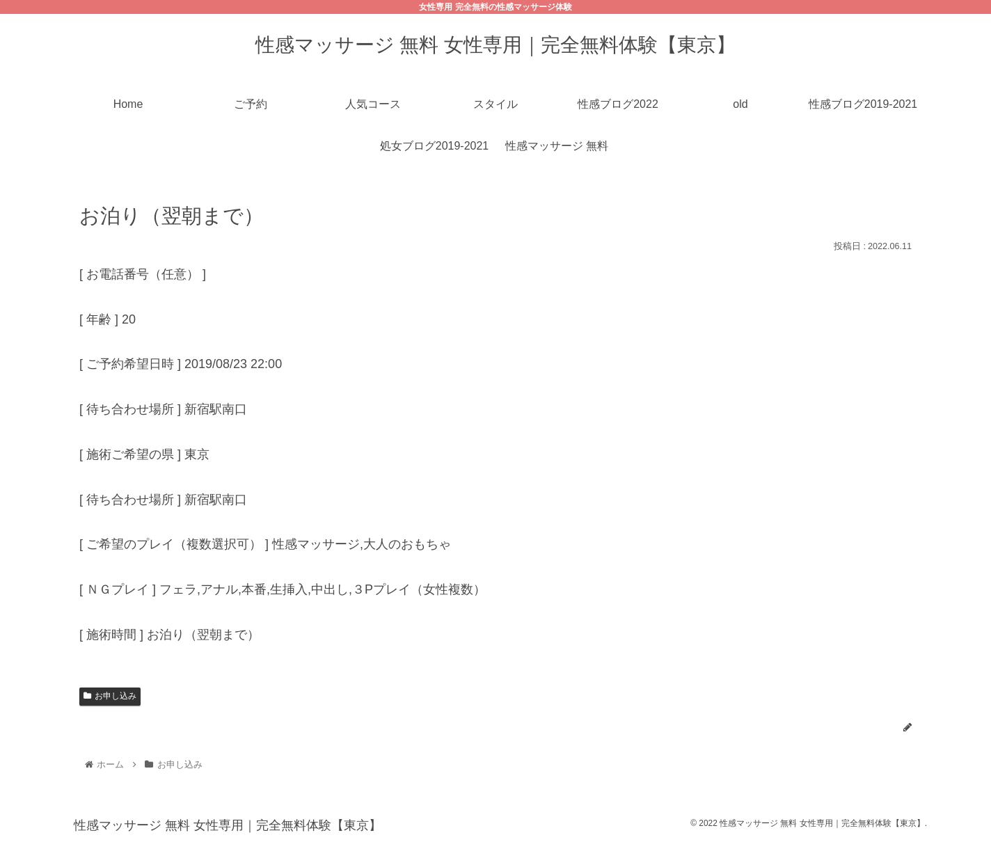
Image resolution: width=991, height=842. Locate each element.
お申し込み (110, 696)
